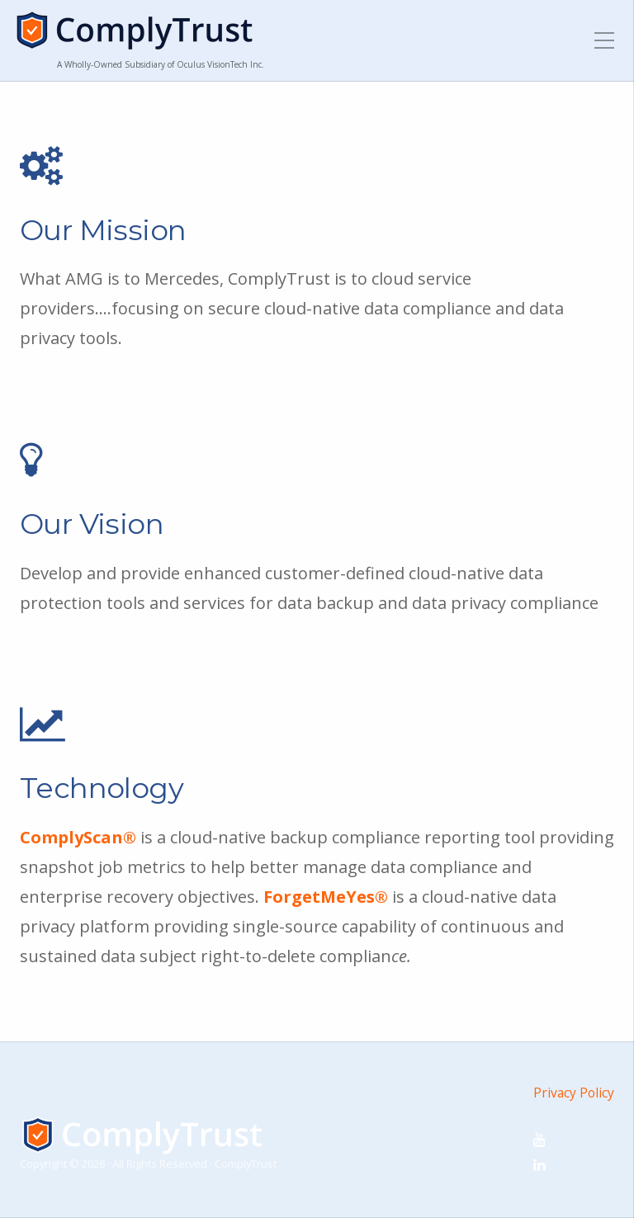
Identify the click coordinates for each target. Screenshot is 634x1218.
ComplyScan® (78, 837)
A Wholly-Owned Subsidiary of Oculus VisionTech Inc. (160, 64)
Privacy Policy (573, 1092)
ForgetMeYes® (325, 896)
